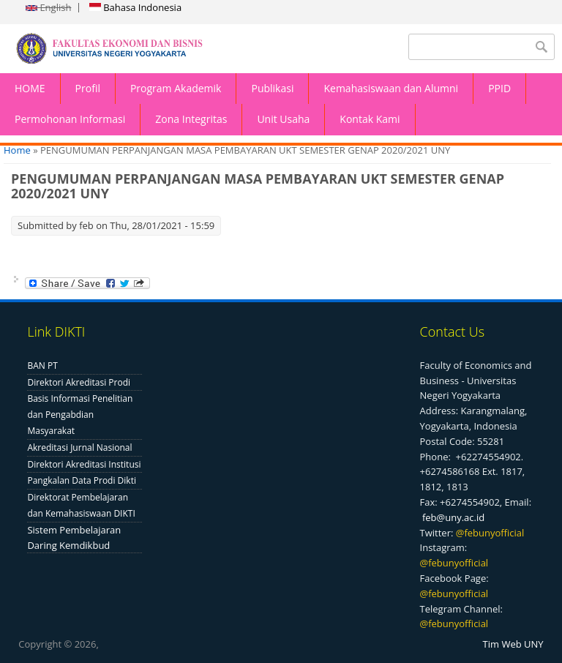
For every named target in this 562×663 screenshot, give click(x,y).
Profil (87, 88)
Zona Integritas (191, 119)
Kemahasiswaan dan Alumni (390, 88)
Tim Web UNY (513, 644)
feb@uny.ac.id (453, 517)
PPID (499, 88)
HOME (30, 88)
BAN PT (42, 365)
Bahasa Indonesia (135, 7)
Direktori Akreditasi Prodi (78, 382)
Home (17, 150)
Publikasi (272, 88)
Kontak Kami (370, 119)
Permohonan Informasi (70, 119)
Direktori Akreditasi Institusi (83, 464)
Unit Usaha (283, 119)
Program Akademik (176, 88)
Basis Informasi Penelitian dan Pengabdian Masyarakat (79, 414)
